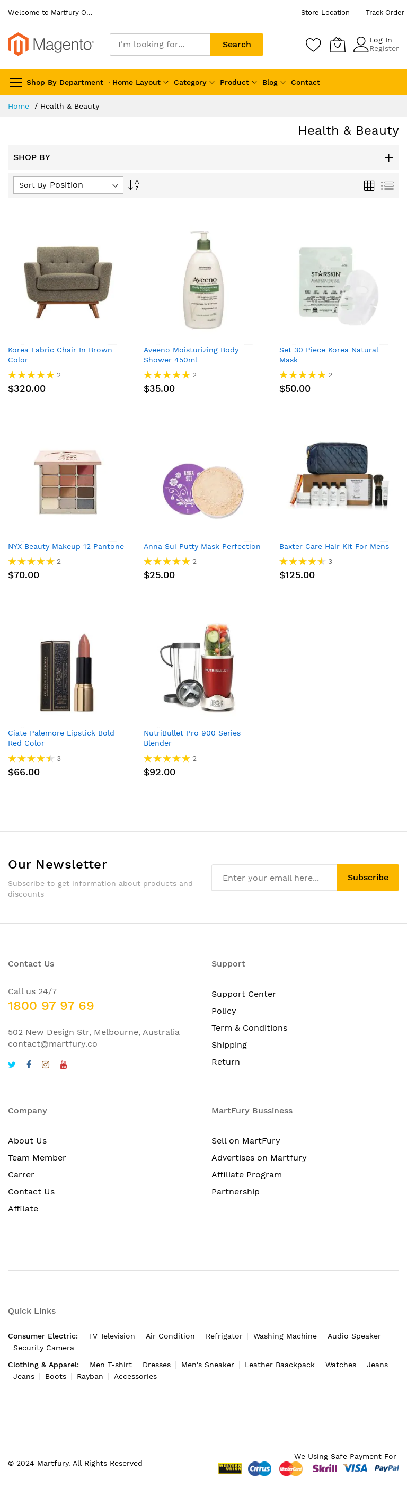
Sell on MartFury (245, 1141)
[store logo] (51, 44)
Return (225, 1062)
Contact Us (31, 1191)
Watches (340, 1364)
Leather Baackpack (280, 1364)
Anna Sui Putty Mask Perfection (202, 546)
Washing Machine (285, 1336)
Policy (223, 1011)
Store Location (325, 12)
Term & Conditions (249, 1028)
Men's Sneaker (207, 1364)
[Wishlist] (314, 44)
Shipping (229, 1045)
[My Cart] (338, 44)
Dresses (157, 1364)
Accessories (135, 1376)
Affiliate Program (246, 1175)
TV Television (112, 1336)
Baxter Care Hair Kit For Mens (334, 546)
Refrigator (224, 1336)
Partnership (235, 1191)
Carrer (21, 1175)
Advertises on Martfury (259, 1158)
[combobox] (160, 44)
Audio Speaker (354, 1336)
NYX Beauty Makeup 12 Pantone (66, 546)
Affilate (23, 1208)
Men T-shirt (111, 1364)
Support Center (243, 994)
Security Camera (43, 1347)
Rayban (90, 1376)
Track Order (385, 12)
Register (384, 48)
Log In (380, 40)
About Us (27, 1141)
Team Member (37, 1158)
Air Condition (170, 1336)
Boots (55, 1376)
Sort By (32, 185)
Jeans (377, 1364)
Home (20, 106)
